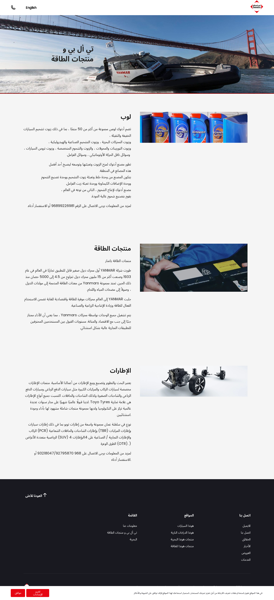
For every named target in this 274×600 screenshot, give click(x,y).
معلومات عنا (130, 525)
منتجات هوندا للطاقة (182, 546)
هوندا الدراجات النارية (182, 532)
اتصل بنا (246, 532)
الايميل (247, 525)
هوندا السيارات (185, 525)
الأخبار (247, 546)
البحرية (133, 539)
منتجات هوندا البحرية (182, 539)
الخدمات (246, 559)
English (31, 7)
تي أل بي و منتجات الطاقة (122, 532)
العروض (246, 553)
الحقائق (246, 539)
